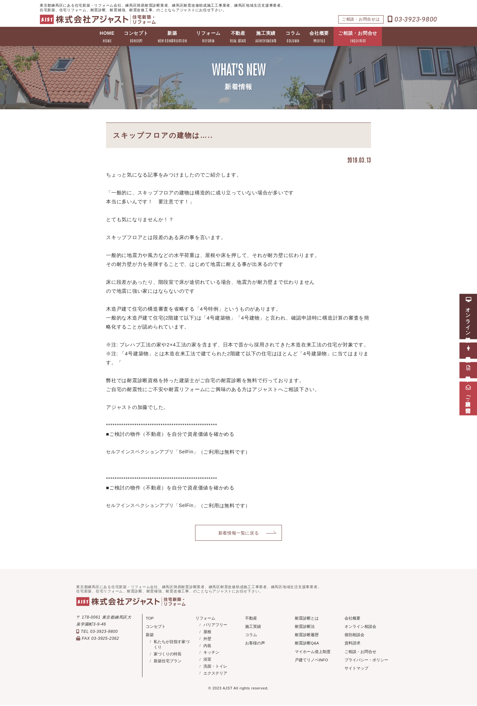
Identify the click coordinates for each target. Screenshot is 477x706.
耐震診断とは (307, 618)
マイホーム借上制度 (313, 652)
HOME (107, 37)
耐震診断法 (305, 627)
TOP (150, 618)
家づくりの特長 (168, 655)
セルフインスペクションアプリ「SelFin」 (155, 452)
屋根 (207, 632)
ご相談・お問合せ (358, 37)
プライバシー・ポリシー (366, 661)
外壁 (207, 639)
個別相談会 (354, 635)
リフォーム (208, 37)
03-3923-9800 (413, 19)
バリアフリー (215, 626)
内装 (207, 646)
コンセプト (136, 37)
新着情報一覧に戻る (239, 532)
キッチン (211, 653)
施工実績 (265, 37)
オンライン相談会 (360, 627)
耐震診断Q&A (307, 644)
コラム (293, 37)
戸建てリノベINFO (311, 661)
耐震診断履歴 (307, 635)
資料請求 (352, 644)
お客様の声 (255, 644)
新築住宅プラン (168, 662)
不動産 (238, 37)
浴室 (207, 660)
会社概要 (319, 37)
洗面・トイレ (215, 667)
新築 (172, 37)
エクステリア (215, 674)
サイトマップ (356, 669)
